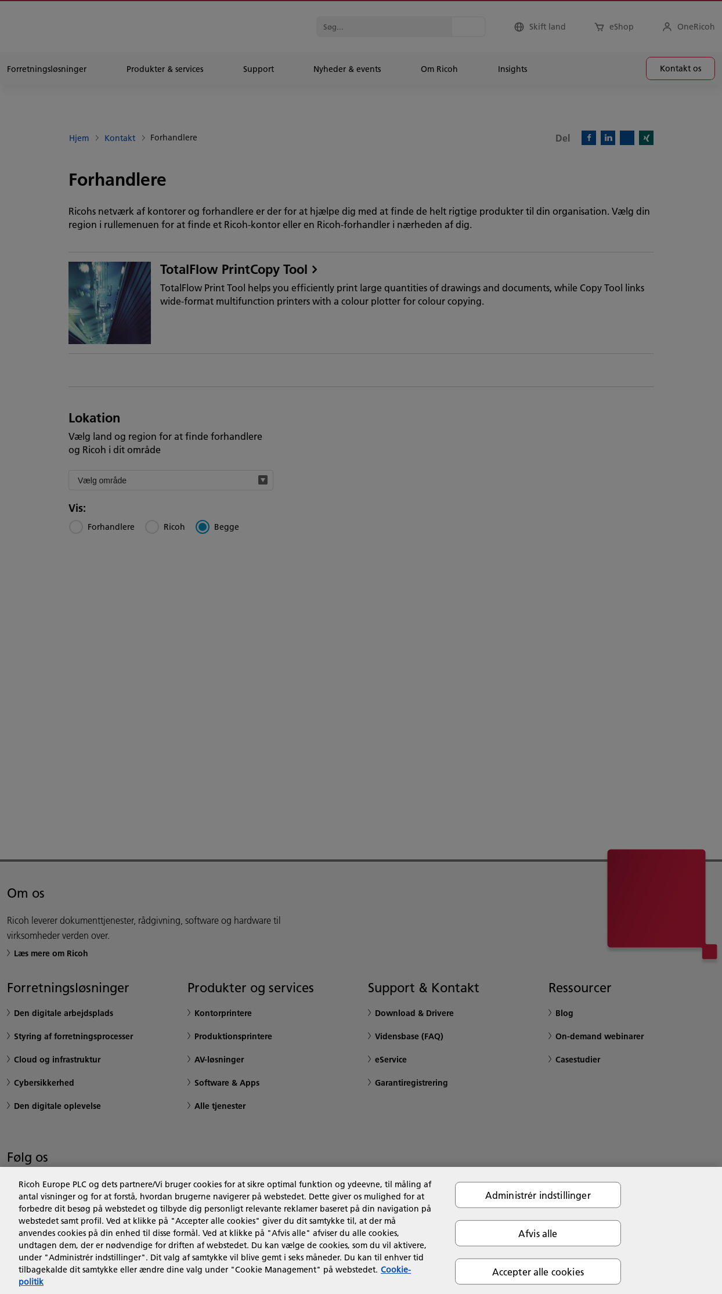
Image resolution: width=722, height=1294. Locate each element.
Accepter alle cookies (538, 1272)
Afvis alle (538, 1233)
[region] (361, 1230)
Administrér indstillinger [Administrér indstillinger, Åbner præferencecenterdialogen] (538, 1194)
